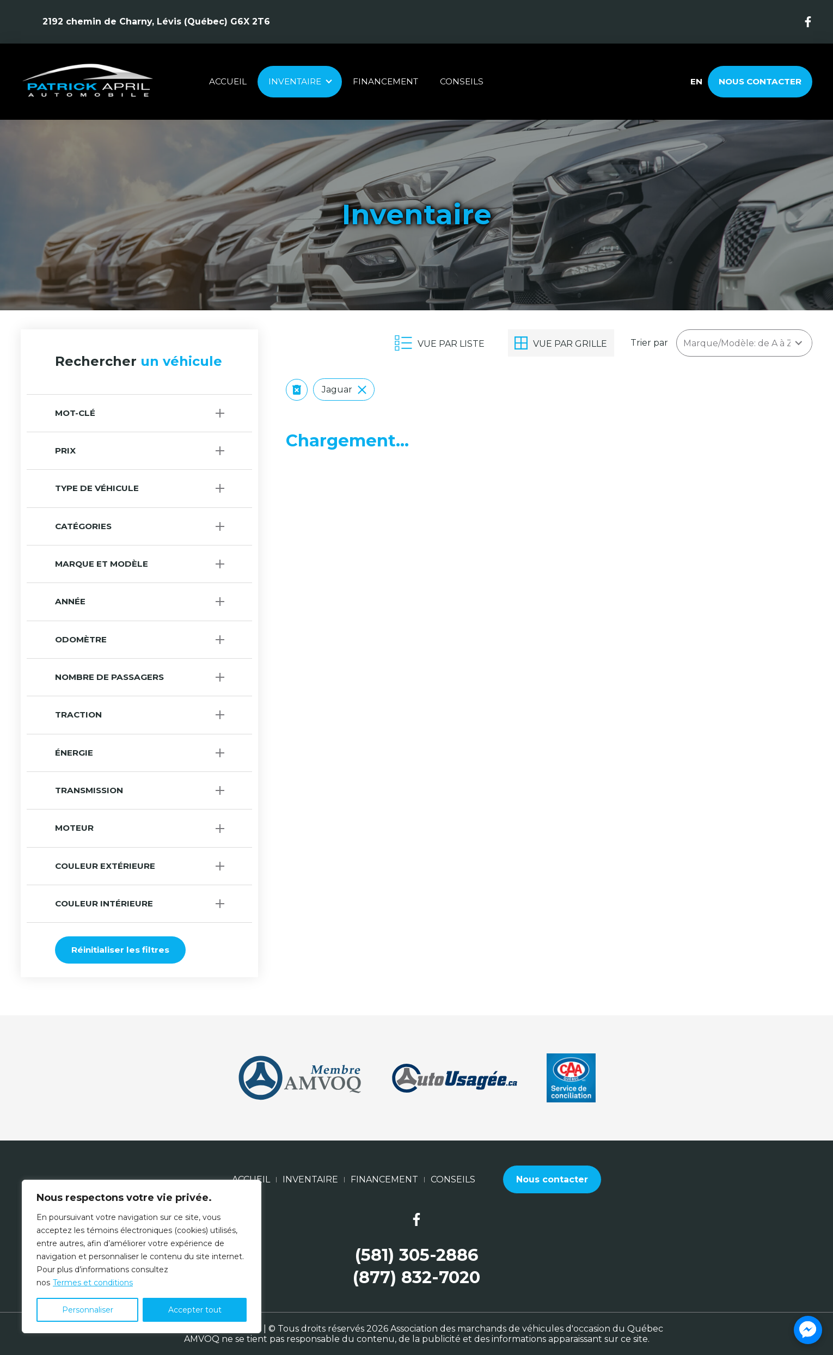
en (695, 82)
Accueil (228, 81)
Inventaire (294, 81)
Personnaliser (87, 1310)
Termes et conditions (93, 1282)
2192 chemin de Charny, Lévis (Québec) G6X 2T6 (156, 21)
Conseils (461, 81)
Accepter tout (195, 1310)
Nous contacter (760, 81)
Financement (385, 81)
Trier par (649, 343)
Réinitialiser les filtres (120, 950)
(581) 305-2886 (416, 1255)
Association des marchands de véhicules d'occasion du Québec (526, 1328)
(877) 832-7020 (416, 1277)
